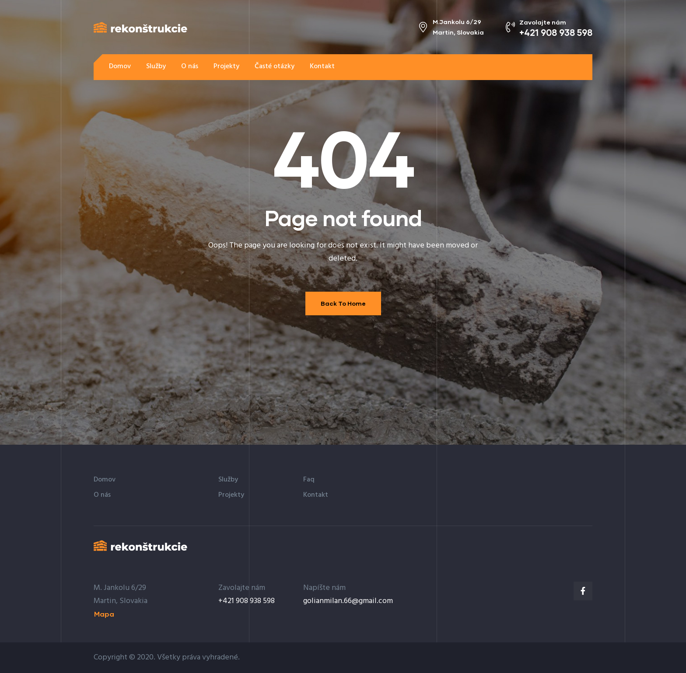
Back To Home (343, 303)
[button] (566, 66)
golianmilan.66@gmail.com (348, 601)
